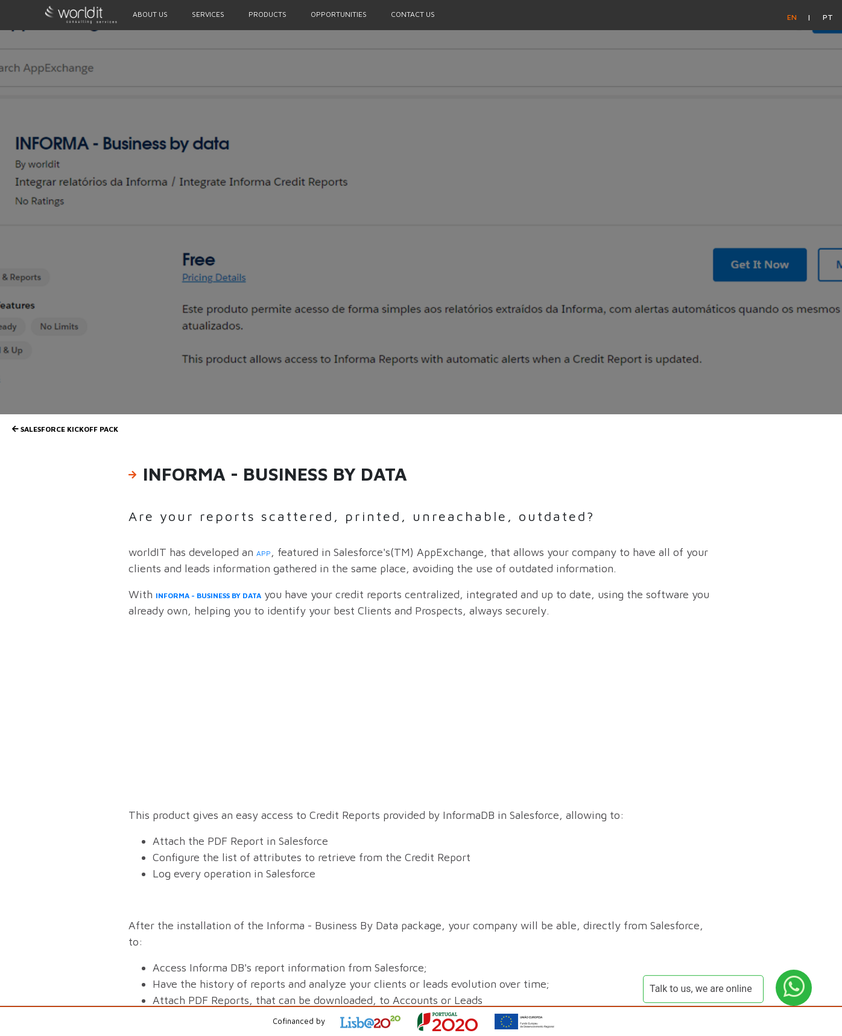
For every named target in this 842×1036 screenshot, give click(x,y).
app (263, 553)
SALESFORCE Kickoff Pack (65, 429)
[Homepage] (60, 14)
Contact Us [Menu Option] (413, 14)
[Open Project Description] (455, 1021)
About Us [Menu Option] (150, 14)
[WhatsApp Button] (794, 988)
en (793, 17)
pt (828, 17)
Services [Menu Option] (208, 14)
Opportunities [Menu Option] (339, 14)
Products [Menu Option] (267, 14)
